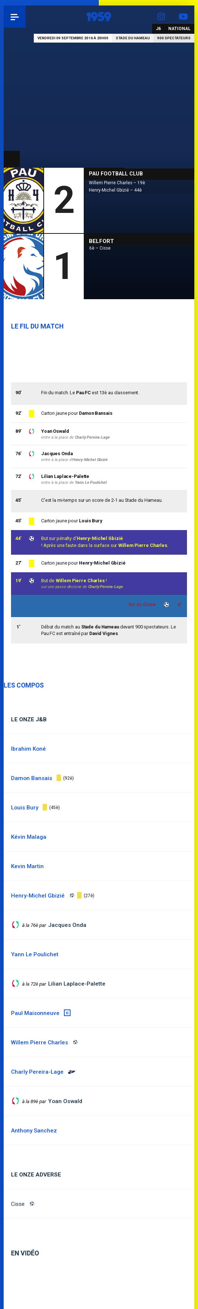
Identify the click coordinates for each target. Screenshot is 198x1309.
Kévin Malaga (28, 837)
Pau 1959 (26, 16)
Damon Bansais (95, 413)
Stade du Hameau (133, 38)
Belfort (101, 241)
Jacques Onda (56, 453)
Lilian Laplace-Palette (65, 476)
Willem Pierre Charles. (143, 545)
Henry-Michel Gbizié (100, 538)
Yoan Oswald (55, 431)
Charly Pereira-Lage (105, 586)
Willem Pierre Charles (80, 580)
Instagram (161, 17)
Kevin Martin (27, 866)
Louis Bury (90, 520)
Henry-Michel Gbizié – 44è (115, 190)
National (179, 28)
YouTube (183, 17)
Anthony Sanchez (34, 1130)
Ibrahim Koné (28, 749)
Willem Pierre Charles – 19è (117, 182)
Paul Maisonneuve (35, 1013)
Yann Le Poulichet (91, 482)
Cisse (18, 1204)
